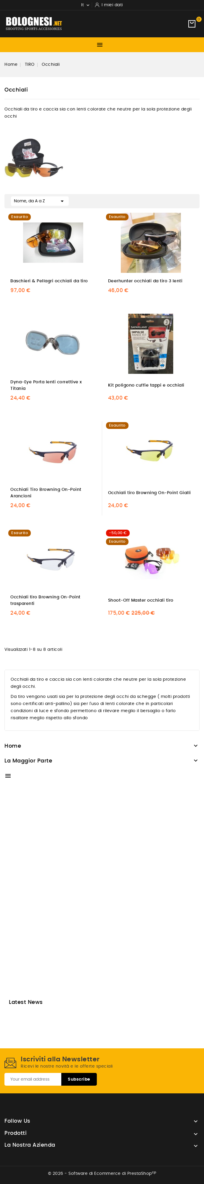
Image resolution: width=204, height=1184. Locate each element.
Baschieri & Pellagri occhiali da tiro (49, 281)
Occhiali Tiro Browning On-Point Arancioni (45, 493)
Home (12, 746)
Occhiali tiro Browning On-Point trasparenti (45, 600)
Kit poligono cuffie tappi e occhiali (146, 385)
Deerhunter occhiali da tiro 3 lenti (145, 281)
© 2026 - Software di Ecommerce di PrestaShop (102, 1174)
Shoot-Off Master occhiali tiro (141, 600)
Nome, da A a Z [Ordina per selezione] (40, 200)
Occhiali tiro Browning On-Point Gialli (149, 493)
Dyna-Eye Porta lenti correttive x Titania (46, 385)
